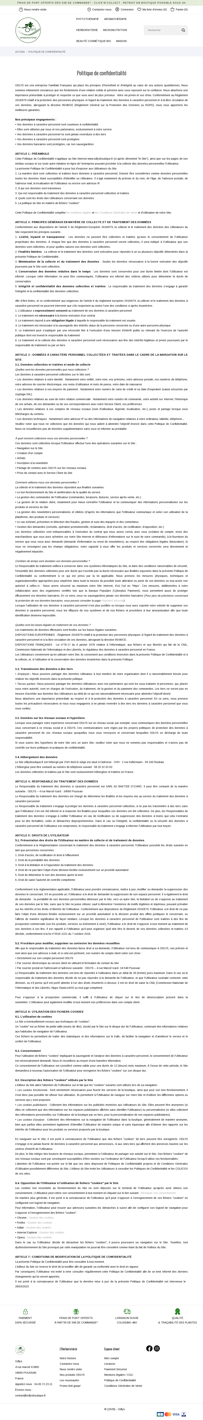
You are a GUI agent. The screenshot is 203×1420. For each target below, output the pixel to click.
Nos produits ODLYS (72, 1374)
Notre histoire (68, 1358)
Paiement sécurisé (112, 600)
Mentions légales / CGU (118, 1374)
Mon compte (111, 1358)
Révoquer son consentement (158, 1192)
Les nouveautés (69, 1380)
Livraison (109, 1363)
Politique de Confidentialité (120, 1380)
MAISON (121, 41)
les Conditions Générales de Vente (116, 212)
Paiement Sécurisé (115, 1369)
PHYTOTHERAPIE (87, 19)
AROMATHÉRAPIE (115, 19)
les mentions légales (78, 212)
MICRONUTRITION (115, 30)
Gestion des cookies (41, 1217)
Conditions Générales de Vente (123, 1385)
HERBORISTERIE (87, 30)
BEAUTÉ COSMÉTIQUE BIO (93, 41)
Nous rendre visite (71, 1369)
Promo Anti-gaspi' (70, 1385)
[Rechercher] (166, 30)
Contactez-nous (99, 10)
